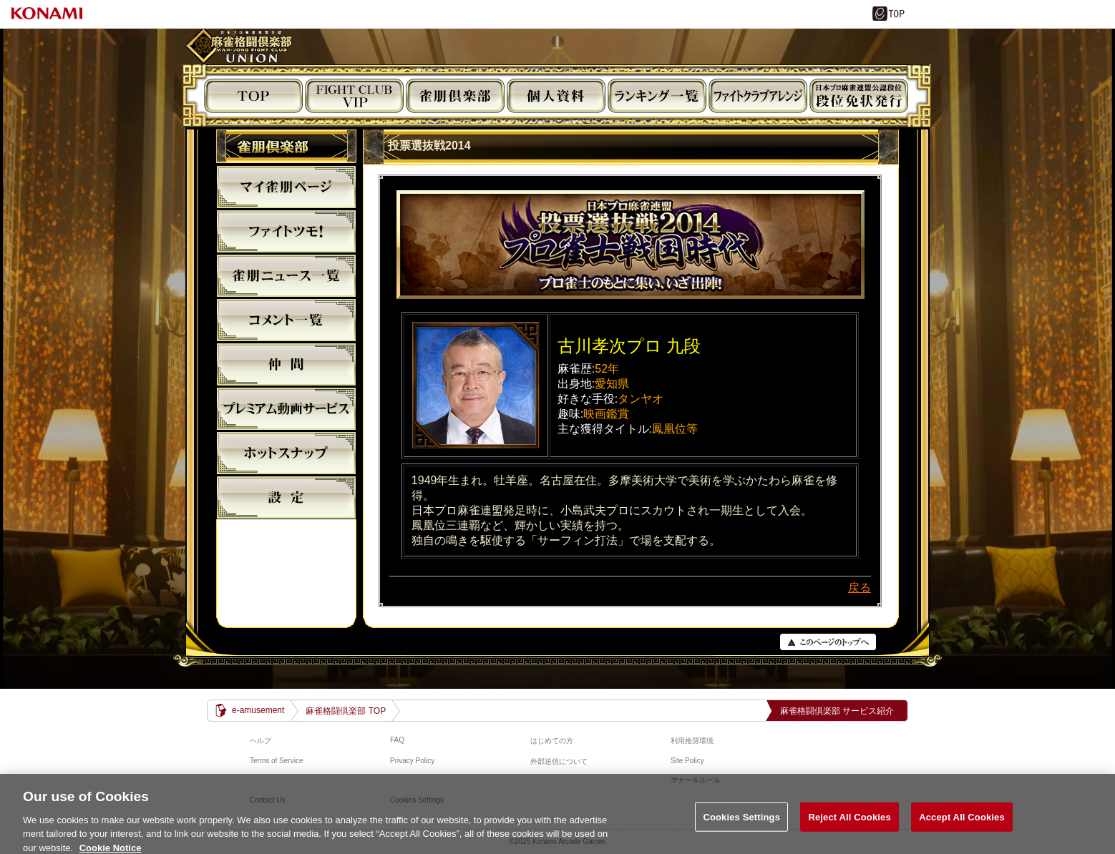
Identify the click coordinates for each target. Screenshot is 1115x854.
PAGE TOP (828, 642)
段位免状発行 (859, 96)
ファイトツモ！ (286, 231)
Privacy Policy (412, 761)
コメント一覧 (286, 320)
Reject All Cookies (849, 825)
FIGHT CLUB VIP (354, 96)
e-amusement (258, 710)
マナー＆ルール (696, 780)
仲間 (286, 364)
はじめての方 (551, 741)
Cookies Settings (741, 825)
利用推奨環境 (692, 741)
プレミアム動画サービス (286, 408)
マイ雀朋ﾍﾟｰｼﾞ (286, 187)
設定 (286, 497)
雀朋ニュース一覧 (286, 275)
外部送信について (559, 761)
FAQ (397, 740)
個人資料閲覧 (556, 96)
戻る (859, 587)
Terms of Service (276, 761)
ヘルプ (260, 741)
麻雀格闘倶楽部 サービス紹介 (837, 711)
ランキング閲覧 (657, 96)
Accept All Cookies (962, 825)
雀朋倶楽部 (455, 96)
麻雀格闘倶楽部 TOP (346, 711)
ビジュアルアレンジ (758, 96)
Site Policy (687, 761)
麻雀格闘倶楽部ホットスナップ (286, 453)
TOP (253, 96)
